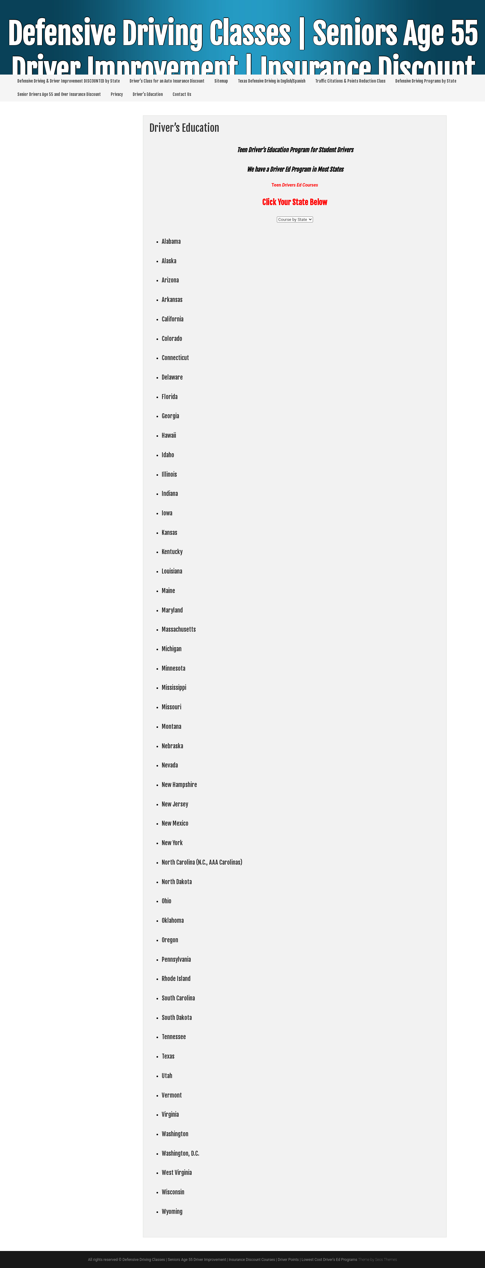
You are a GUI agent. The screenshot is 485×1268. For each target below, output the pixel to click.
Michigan (172, 649)
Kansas (169, 532)
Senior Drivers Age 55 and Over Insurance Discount (59, 94)
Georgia (170, 416)
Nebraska (172, 746)
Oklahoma (173, 920)
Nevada (170, 765)
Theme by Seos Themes (377, 1259)
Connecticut (175, 358)
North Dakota (177, 882)
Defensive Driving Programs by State (425, 81)
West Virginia (177, 1172)
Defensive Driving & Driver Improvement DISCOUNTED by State (68, 81)
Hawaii (169, 435)
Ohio (166, 901)
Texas (168, 1056)
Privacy (117, 94)
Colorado (172, 338)
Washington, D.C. (180, 1153)
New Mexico (175, 823)
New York (172, 843)
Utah (167, 1076)
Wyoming (172, 1211)
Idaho (168, 455)
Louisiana (172, 571)
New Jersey (175, 804)
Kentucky (172, 552)
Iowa (167, 513)
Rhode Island (176, 978)
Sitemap (221, 81)
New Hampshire (179, 785)
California (172, 319)
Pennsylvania (176, 959)
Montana (171, 726)
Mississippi (174, 687)
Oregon (170, 940)
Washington (175, 1134)
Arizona (170, 280)
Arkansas (172, 299)
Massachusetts (179, 629)
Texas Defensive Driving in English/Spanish (271, 81)
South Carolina (178, 998)
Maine (168, 591)
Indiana (170, 493)
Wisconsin (173, 1192)
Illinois (169, 474)
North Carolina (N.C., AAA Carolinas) (202, 862)
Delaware (172, 377)
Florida (170, 397)
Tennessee (174, 1037)
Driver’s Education (148, 94)
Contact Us (182, 94)
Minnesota (173, 668)
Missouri (171, 707)
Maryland (172, 610)
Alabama (171, 241)
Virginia (170, 1114)
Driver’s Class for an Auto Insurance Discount (167, 81)
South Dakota (177, 1017)
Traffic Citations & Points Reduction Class (350, 81)
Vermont (172, 1095)
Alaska (169, 261)
